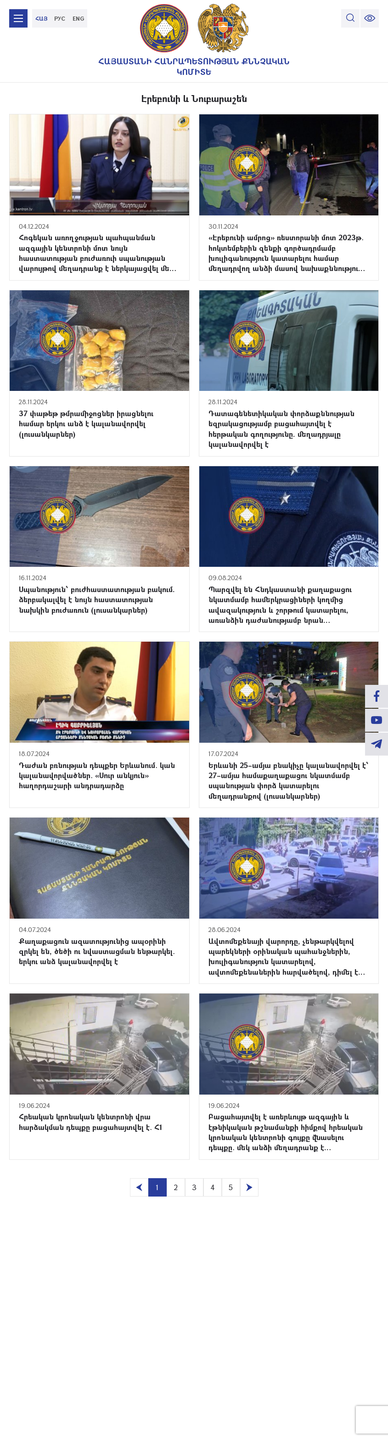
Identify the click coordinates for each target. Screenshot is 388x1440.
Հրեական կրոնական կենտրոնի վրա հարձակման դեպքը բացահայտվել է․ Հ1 (91, 1121)
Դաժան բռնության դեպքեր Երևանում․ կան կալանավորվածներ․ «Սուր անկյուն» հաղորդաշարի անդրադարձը (97, 775)
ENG (78, 18)
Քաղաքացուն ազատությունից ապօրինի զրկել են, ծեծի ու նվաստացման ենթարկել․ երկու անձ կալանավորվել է (97, 951)
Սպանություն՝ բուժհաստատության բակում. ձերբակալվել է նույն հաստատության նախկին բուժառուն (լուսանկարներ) (97, 599)
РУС (59, 18)
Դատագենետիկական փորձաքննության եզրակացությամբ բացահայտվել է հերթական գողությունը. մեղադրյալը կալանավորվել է (281, 428)
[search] (350, 18)
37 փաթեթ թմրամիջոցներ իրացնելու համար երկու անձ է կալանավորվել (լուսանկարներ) (86, 423)
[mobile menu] (18, 18)
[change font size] (369, 18)
